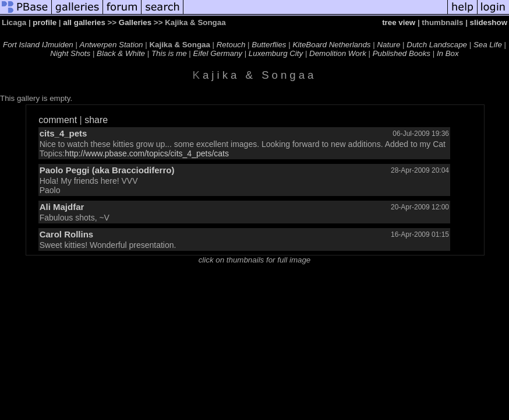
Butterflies (269, 44)
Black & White (121, 53)
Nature (388, 44)
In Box (448, 53)
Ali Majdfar (62, 207)
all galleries (84, 22)
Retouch (231, 44)
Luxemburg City (276, 53)
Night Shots (70, 53)
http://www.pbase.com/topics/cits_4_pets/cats (147, 153)
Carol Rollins (67, 234)
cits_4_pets (63, 133)
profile (44, 22)
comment (57, 120)
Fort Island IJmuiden (38, 44)
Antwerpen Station (111, 44)
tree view (398, 22)
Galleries (135, 22)
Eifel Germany (217, 53)
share (96, 120)
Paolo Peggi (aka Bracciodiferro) (107, 170)
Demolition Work (337, 53)
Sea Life (487, 44)
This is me (169, 53)
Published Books (401, 53)
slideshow (488, 22)
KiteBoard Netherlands (331, 44)
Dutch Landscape (437, 44)
